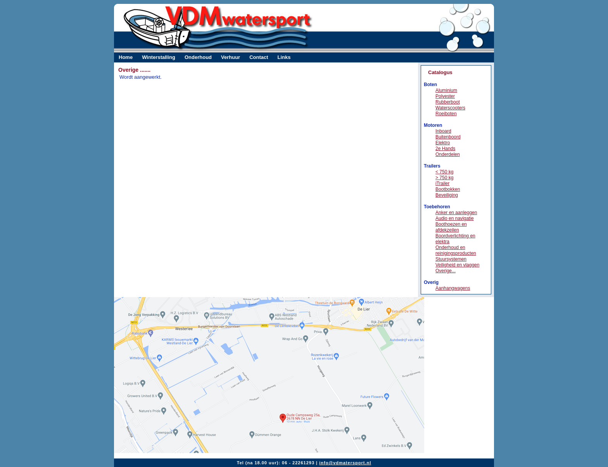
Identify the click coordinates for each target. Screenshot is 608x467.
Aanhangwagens (452, 288)
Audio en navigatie (454, 218)
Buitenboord (448, 137)
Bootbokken (447, 189)
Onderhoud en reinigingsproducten (455, 250)
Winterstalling (158, 57)
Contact (258, 57)
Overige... (445, 270)
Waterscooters (450, 108)
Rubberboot (447, 102)
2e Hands (445, 148)
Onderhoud (198, 57)
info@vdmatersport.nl (345, 462)
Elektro (442, 142)
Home (126, 57)
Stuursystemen (450, 259)
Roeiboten (446, 113)
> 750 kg (444, 177)
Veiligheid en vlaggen (457, 265)
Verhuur (230, 57)
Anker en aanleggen (456, 212)
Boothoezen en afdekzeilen (451, 227)
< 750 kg (444, 172)
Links (284, 57)
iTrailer (442, 183)
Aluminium (446, 90)
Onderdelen (447, 154)
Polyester (445, 96)
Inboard (443, 131)
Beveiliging (446, 195)
